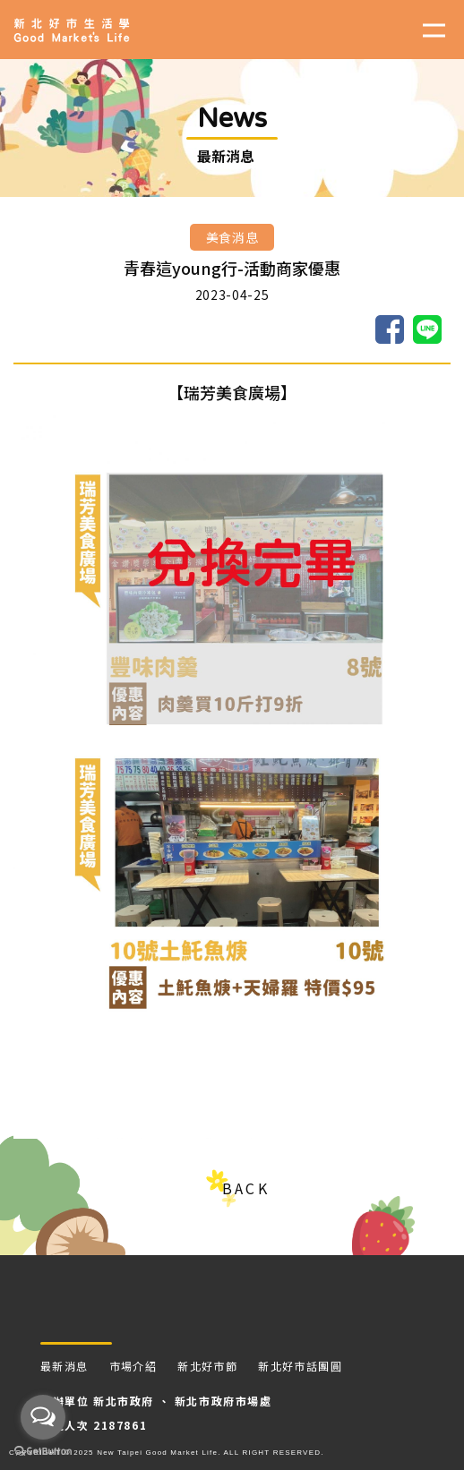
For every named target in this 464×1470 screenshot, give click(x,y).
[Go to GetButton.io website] (43, 1451)
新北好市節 (207, 1365)
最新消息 (64, 1365)
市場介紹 (133, 1365)
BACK (245, 1188)
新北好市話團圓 (300, 1365)
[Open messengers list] (43, 1417)
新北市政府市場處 (223, 1400)
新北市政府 (123, 1400)
